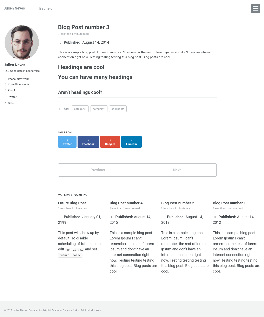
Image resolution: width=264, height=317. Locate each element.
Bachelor (47, 8)
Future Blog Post (72, 199)
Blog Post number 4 (126, 199)
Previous (97, 166)
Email (9, 91)
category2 (99, 109)
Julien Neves (14, 8)
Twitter (10, 97)
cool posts (117, 109)
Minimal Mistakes (91, 307)
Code (124, 8)
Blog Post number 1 (229, 199)
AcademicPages (61, 307)
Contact (142, 8)
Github (10, 104)
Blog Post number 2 (177, 199)
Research (104, 8)
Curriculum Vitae (76, 8)
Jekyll (45, 307)
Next (177, 166)
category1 (80, 109)
